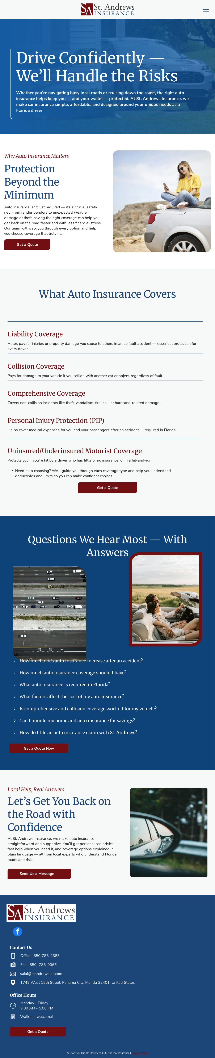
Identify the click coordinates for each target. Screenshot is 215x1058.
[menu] (205, 9)
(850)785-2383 (46, 955)
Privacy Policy (139, 1053)
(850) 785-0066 (42, 964)
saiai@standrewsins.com (41, 973)
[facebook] (17, 932)
